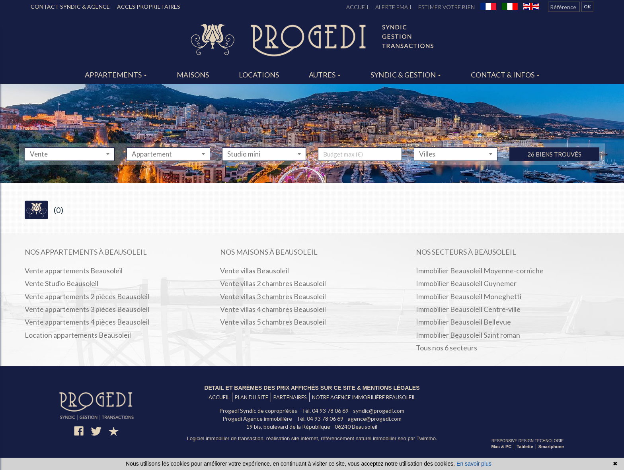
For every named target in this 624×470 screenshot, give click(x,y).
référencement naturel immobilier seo (364, 438)
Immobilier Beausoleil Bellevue (463, 321)
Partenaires (290, 397)
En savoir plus (473, 463)
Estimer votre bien (446, 7)
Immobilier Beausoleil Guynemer (466, 283)
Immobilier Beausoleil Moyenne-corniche (480, 270)
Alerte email (394, 7)
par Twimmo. (422, 438)
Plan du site (251, 397)
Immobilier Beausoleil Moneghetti (468, 296)
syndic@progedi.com (378, 410)
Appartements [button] (116, 74)
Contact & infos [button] (505, 74)
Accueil (358, 7)
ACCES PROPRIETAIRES (148, 6)
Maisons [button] (193, 74)
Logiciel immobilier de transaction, (226, 438)
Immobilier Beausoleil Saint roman (468, 335)
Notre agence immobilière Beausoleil (363, 397)
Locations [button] (259, 74)
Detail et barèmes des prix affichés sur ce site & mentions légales (311, 388)
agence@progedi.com (375, 418)
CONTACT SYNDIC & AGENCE (70, 6)
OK (587, 7)
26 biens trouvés (554, 170)
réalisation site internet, (293, 438)
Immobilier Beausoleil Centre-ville (468, 309)
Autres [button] (325, 74)
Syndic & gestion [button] (405, 74)
